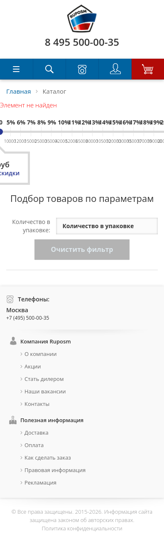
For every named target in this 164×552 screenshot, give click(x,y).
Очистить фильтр (82, 249)
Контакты (36, 403)
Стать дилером (44, 378)
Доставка (36, 432)
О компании (40, 354)
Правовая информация (55, 470)
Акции (32, 366)
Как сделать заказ (47, 457)
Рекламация (40, 482)
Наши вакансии (45, 391)
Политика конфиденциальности (82, 528)
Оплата (34, 445)
